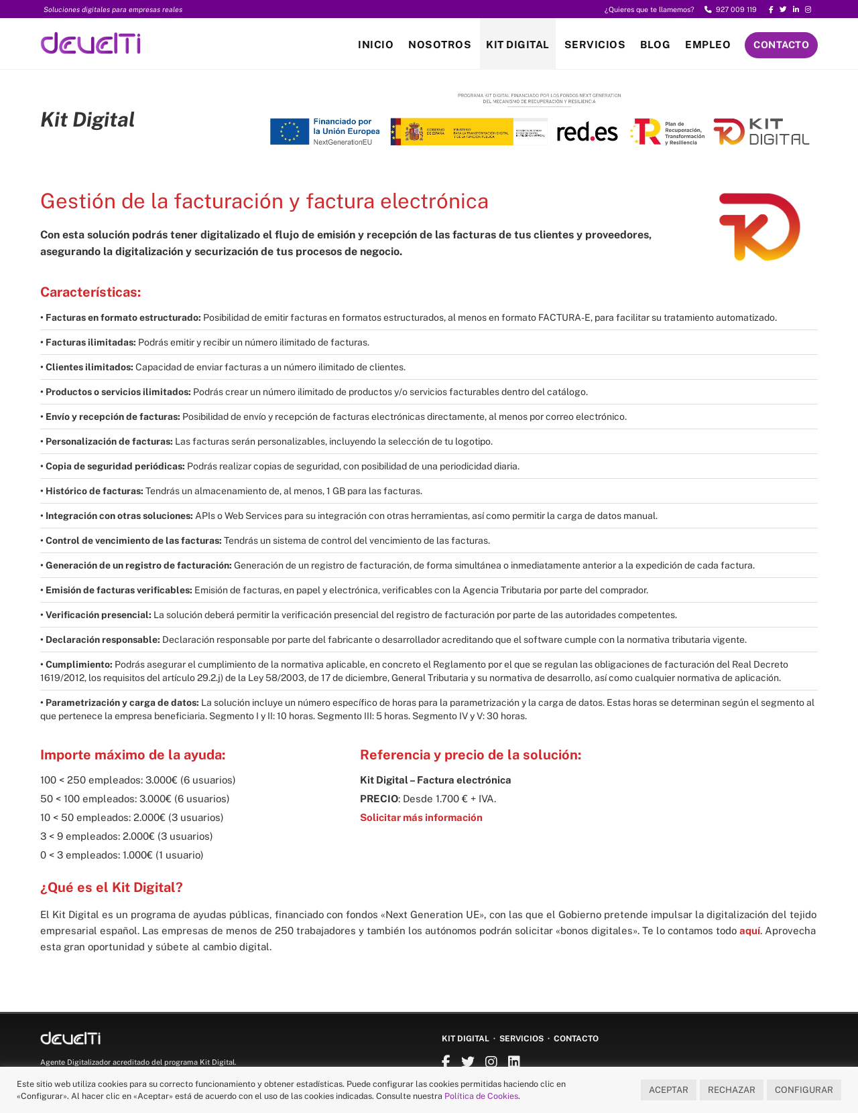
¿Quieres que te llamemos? (649, 9)
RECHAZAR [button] (731, 1090)
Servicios (595, 44)
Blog (655, 44)
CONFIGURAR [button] (804, 1090)
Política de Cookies (481, 1096)
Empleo (708, 44)
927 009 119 (730, 9)
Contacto (781, 44)
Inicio (375, 44)
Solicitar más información (421, 817)
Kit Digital (518, 44)
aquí (749, 930)
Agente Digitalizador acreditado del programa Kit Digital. (138, 1062)
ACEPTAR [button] (668, 1090)
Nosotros (439, 44)
